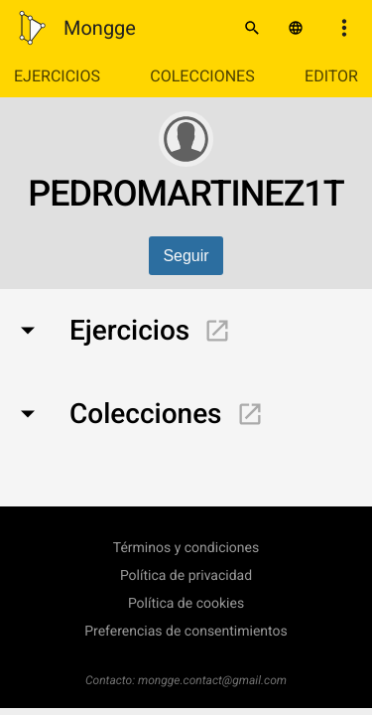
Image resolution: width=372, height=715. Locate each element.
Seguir (185, 255)
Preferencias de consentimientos (186, 632)
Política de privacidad (186, 576)
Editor (331, 76)
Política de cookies (186, 604)
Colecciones (202, 76)
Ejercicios (57, 76)
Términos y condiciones (186, 548)
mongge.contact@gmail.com (212, 680)
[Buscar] (252, 28)
